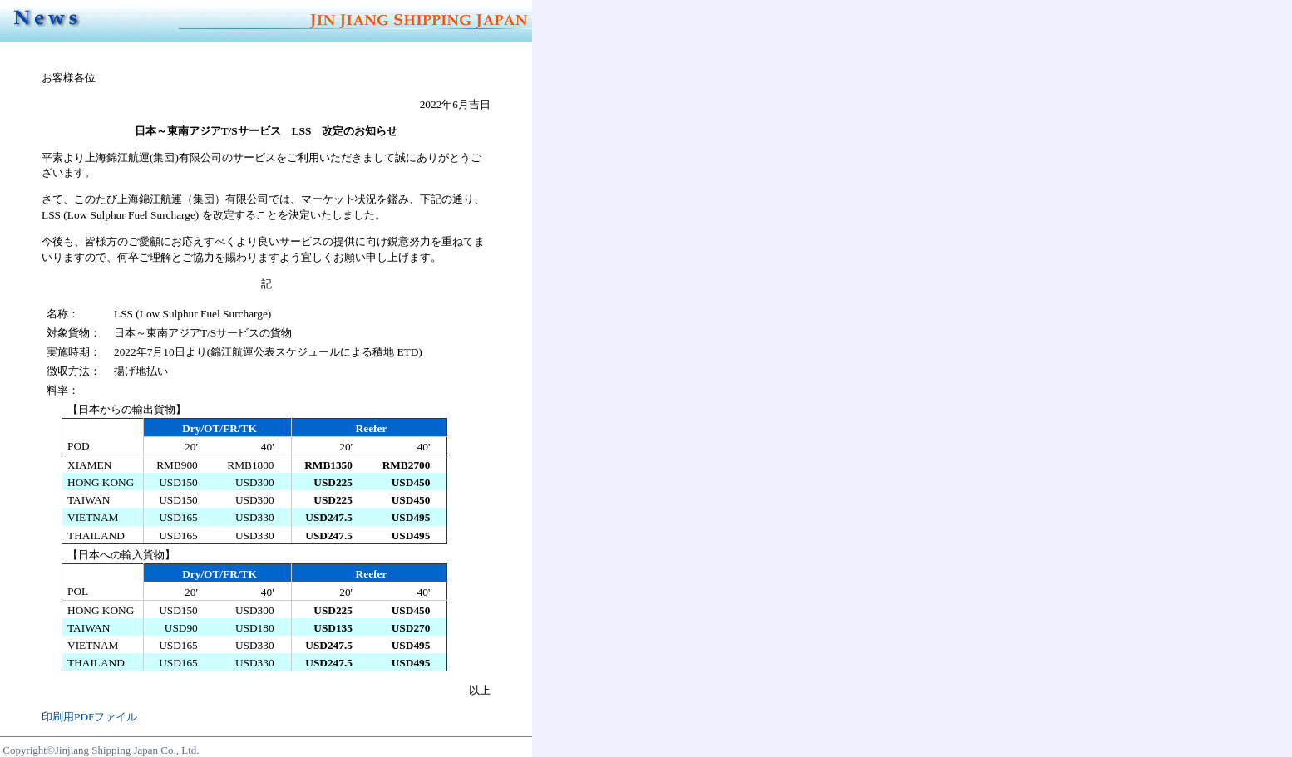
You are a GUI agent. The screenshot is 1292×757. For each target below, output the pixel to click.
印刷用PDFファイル (89, 716)
